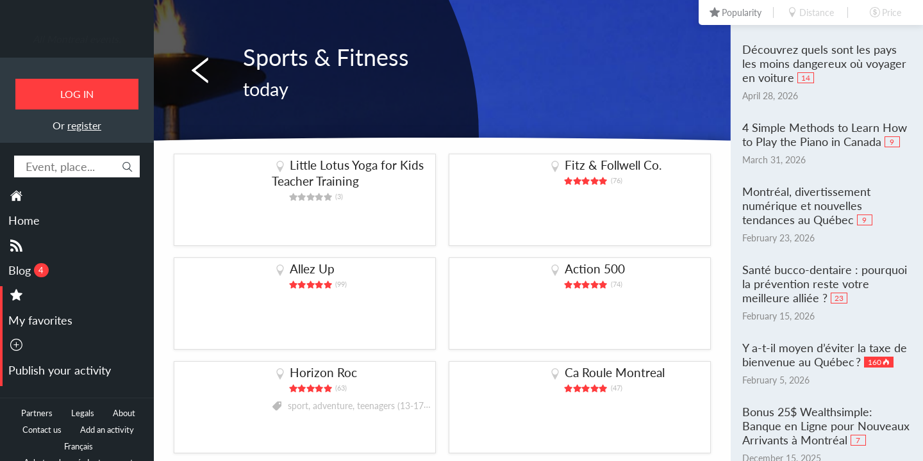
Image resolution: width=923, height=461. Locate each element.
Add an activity (107, 430)
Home (24, 220)
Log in (77, 94)
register (84, 125)
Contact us (42, 430)
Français (78, 446)
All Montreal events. (77, 39)
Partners (37, 413)
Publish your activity (59, 370)
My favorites (40, 320)
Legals (82, 413)
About (124, 413)
